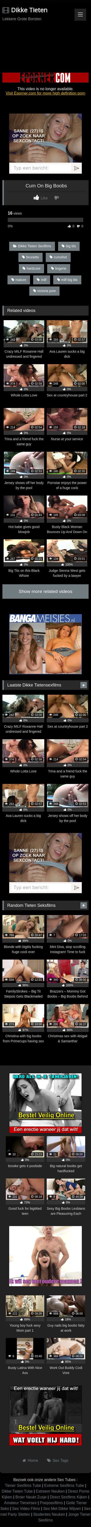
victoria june (44, 291)
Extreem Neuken (50, 1491)
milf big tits (67, 280)
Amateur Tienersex (20, 1503)
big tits (69, 246)
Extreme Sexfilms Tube (64, 1485)
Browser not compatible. (45, 41)
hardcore (31, 268)
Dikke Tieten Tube (17, 1491)
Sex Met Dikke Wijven (62, 1509)
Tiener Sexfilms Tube (23, 1485)
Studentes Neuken (49, 1514)
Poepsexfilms (51, 1503)
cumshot (58, 257)
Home (33, 1460)
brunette (30, 257)
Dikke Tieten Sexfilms (32, 246)
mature (18, 280)
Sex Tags (60, 1460)
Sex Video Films (26, 1509)
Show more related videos (45, 591)
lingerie (58, 268)
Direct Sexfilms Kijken (68, 1497)
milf (41, 280)
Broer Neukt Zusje (31, 1497)
